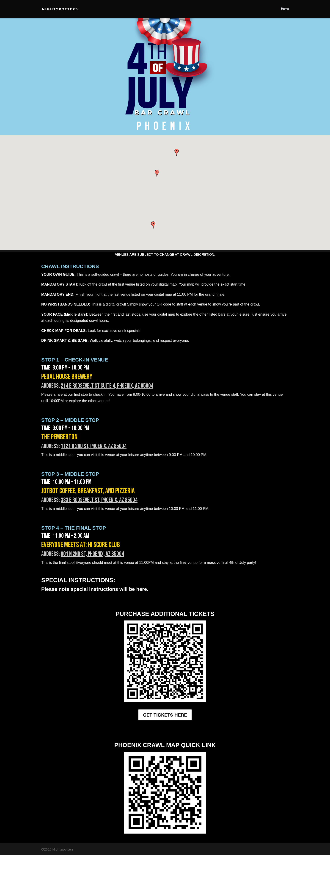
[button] (176, 152)
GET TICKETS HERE (165, 714)
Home (285, 9)
